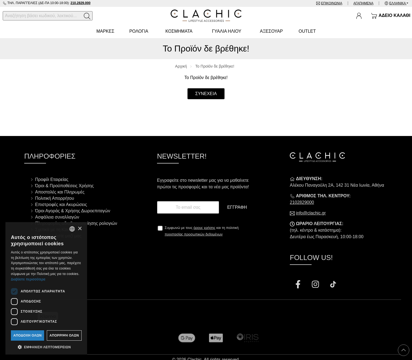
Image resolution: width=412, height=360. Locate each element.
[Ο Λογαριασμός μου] (359, 15)
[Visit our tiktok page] (333, 285)
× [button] (80, 229)
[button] (46, 346)
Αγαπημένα (363, 3)
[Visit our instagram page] (316, 285)
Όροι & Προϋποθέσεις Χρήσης (64, 185)
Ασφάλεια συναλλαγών (57, 217)
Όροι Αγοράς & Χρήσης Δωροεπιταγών (72, 210)
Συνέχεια (206, 93)
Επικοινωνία (331, 3)
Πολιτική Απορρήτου (54, 198)
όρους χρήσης (204, 228)
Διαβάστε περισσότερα (28, 279)
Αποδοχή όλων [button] (27, 335)
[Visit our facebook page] (298, 285)
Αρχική (181, 66)
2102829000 (302, 202)
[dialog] (46, 288)
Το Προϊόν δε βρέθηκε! (214, 66)
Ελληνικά (398, 3)
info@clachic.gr (311, 213)
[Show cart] (390, 15)
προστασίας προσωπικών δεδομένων (194, 234)
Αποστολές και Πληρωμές (59, 192)
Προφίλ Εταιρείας (51, 179)
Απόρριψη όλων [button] (64, 335)
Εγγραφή (237, 207)
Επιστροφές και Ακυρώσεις (61, 204)
